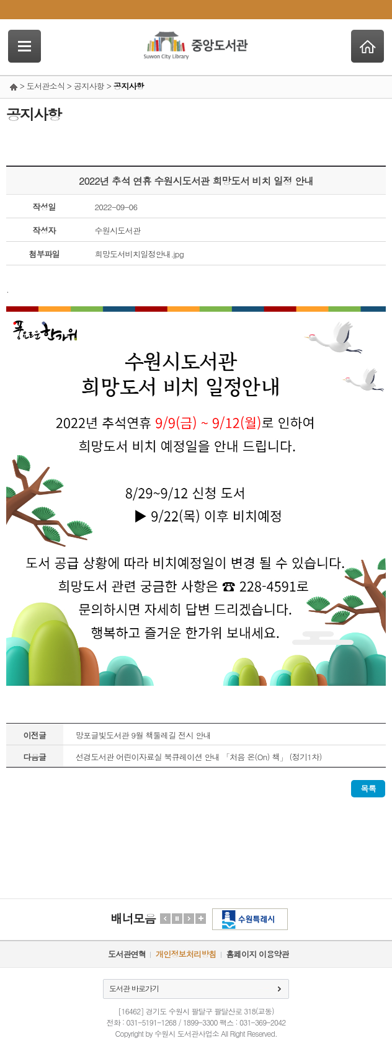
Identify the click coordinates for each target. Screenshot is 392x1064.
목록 (368, 788)
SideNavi (24, 46)
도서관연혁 (127, 954)
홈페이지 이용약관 (257, 954)
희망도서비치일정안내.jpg (139, 254)
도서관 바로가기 (134, 988)
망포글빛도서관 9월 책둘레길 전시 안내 (143, 735)
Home (367, 46)
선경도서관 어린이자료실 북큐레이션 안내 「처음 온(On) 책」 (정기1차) (199, 757)
